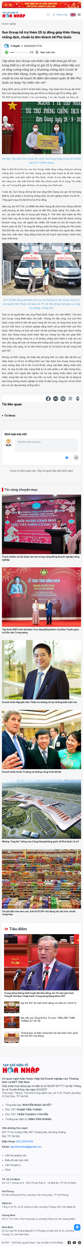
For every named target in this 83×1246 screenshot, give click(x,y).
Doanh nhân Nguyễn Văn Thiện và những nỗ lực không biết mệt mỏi (39, 702)
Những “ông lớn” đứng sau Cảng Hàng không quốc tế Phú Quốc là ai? (40, 841)
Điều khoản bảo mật (16, 1160)
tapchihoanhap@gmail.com (26, 1146)
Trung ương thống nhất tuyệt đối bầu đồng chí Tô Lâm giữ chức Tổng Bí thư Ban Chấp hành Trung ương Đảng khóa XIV (39, 994)
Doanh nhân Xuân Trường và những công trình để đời (31, 771)
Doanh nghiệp (9, 23)
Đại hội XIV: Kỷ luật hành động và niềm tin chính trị (48, 1003)
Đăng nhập (59, 14)
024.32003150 (24, 1141)
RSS (7, 1169)
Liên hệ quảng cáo (15, 1155)
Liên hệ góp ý (13, 1165)
